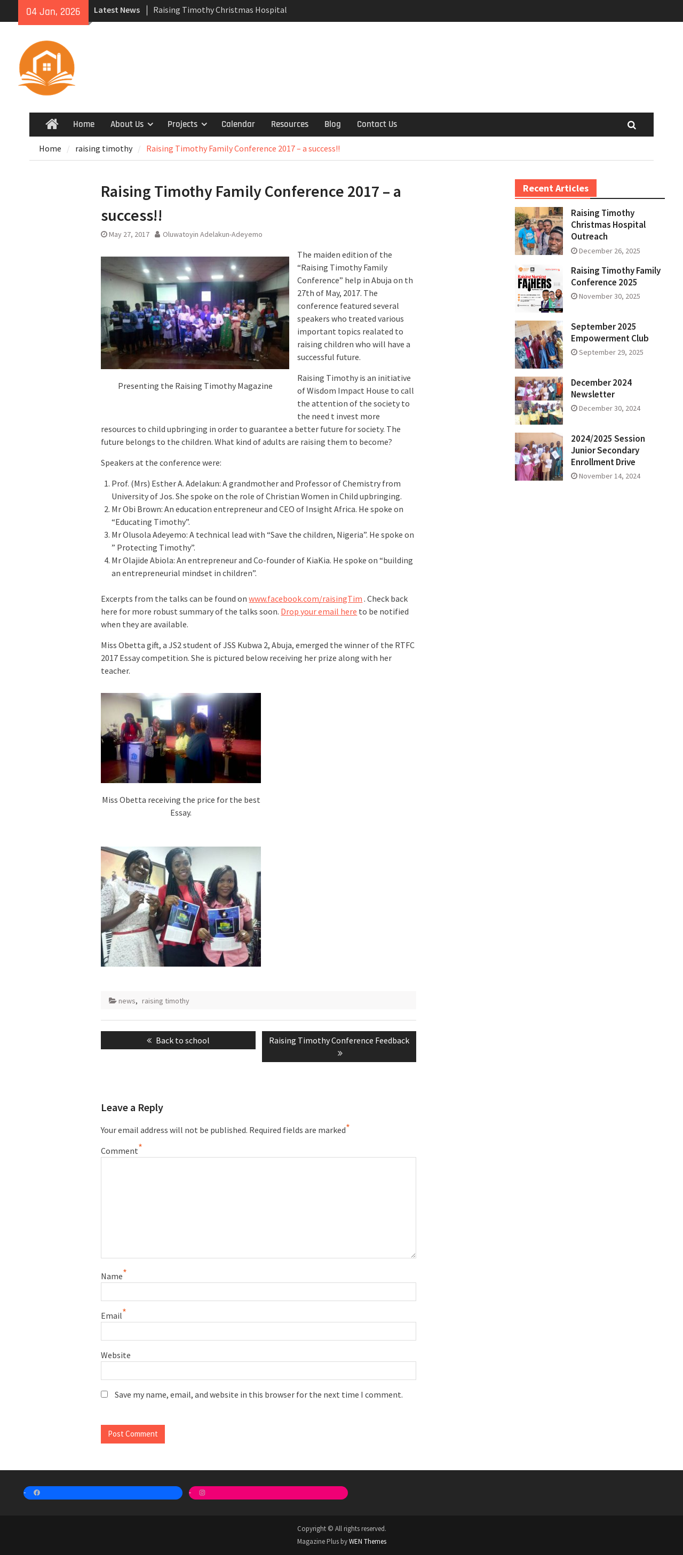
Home (83, 124)
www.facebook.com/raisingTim (305, 598)
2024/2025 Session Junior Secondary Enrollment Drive (608, 450)
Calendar (238, 124)
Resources (289, 124)
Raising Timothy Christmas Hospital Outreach (608, 224)
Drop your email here (319, 611)
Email (111, 1315)
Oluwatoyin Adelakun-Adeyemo (213, 234)
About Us (127, 124)
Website (116, 1355)
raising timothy (165, 1001)
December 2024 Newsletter (601, 388)
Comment (119, 1150)
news (127, 1001)
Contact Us (377, 124)
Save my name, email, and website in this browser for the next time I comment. (259, 1394)
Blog (332, 124)
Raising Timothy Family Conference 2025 (616, 276)
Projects (182, 124)
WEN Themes (367, 1541)
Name (112, 1276)
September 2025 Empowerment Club (610, 332)
